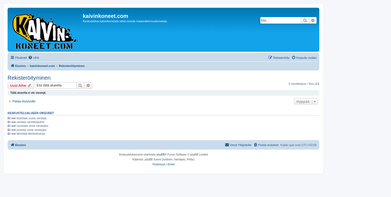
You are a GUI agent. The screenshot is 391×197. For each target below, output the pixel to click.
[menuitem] (33, 57)
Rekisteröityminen (29, 78)
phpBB (161, 154)
